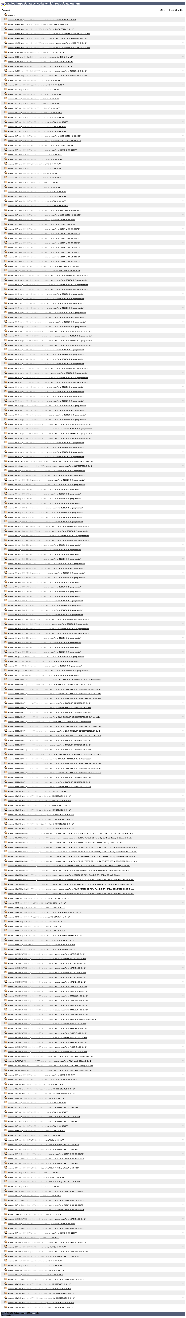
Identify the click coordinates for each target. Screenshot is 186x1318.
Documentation (7, 1315)
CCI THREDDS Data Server (12, 1313)
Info (37, 1313)
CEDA (29, 1313)
